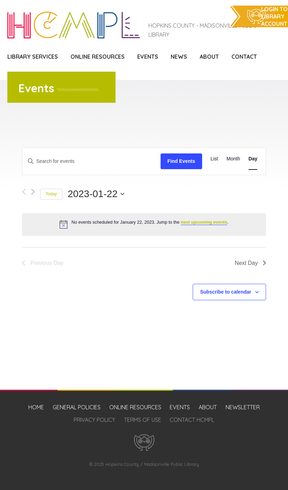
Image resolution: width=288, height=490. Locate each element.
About (209, 56)
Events (147, 56)
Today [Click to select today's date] (51, 194)
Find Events (181, 161)
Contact (244, 56)
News (179, 56)
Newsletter (243, 407)
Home (36, 407)
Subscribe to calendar (225, 292)
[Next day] (33, 191)
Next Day (250, 263)
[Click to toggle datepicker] (96, 194)
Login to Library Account (274, 16)
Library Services (32, 56)
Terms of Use (142, 419)
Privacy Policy (94, 419)
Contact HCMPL (192, 419)
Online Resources (98, 56)
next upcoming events (204, 222)
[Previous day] (24, 191)
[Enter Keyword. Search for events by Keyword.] (91, 161)
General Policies (77, 407)
